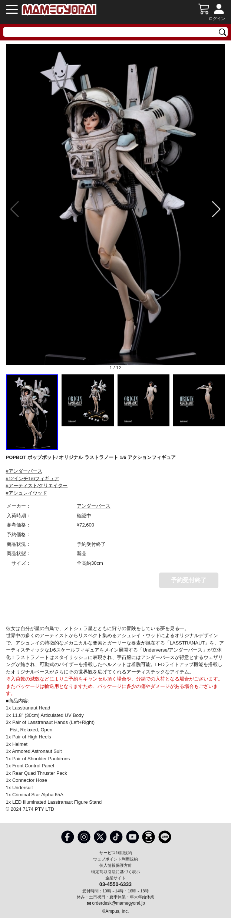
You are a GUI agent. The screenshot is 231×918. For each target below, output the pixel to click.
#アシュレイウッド (26, 493)
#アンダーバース (24, 471)
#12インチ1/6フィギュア (32, 478)
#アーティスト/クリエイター (37, 485)
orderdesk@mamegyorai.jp (118, 903)
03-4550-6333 (115, 884)
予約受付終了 (189, 580)
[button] (216, 209)
